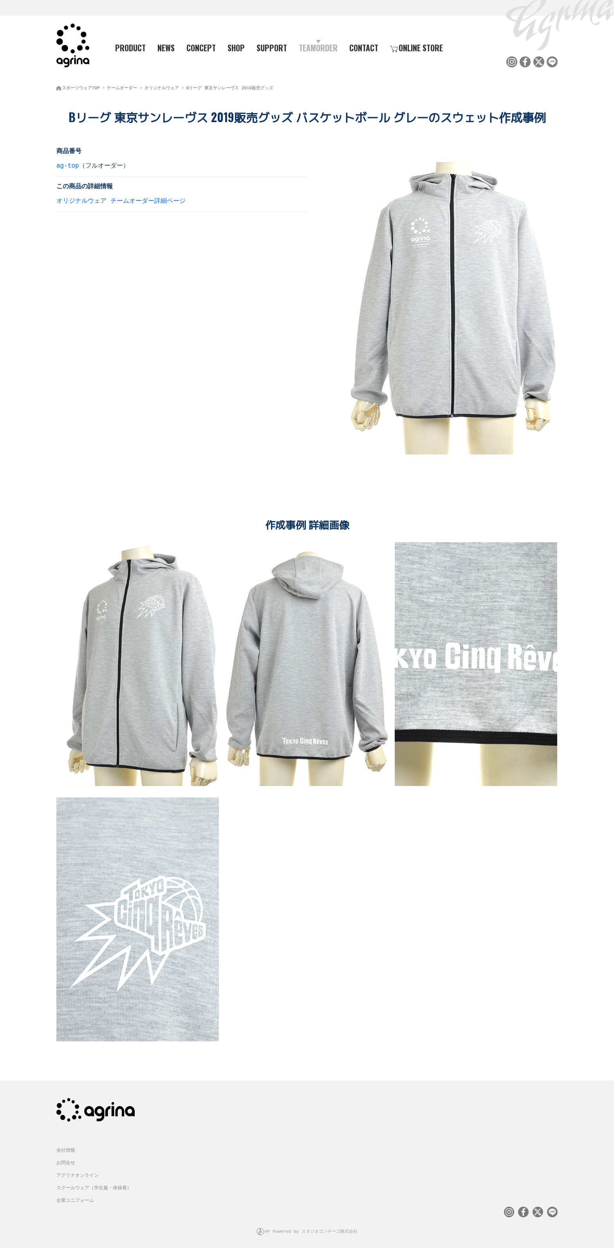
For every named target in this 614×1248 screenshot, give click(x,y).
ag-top (67, 164)
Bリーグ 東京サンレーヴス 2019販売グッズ (229, 86)
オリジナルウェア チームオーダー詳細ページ (121, 199)
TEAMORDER (318, 47)
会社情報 (65, 1146)
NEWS (166, 47)
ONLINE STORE (416, 47)
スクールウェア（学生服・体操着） (94, 1183)
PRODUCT (127, 47)
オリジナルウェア (161, 86)
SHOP (236, 47)
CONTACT (363, 47)
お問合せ (65, 1158)
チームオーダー (122, 86)
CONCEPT (201, 47)
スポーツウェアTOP (81, 86)
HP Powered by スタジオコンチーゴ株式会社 (311, 1226)
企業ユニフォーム (75, 1196)
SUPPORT (271, 47)
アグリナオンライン (77, 1171)
